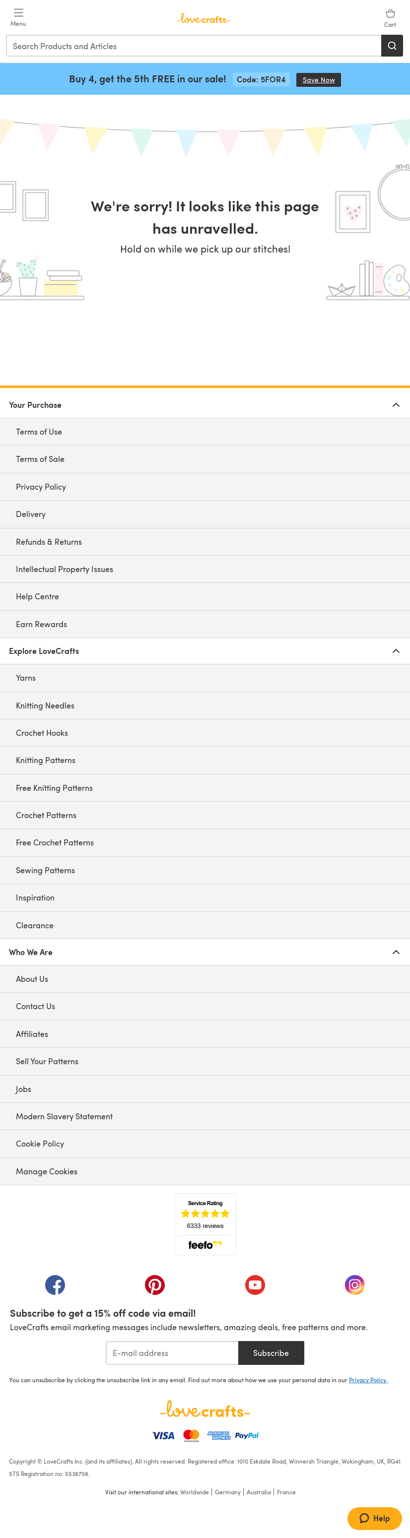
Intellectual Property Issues (64, 569)
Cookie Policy (40, 1143)
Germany (228, 1492)
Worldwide (194, 1492)
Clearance (35, 925)
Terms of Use (39, 431)
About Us (32, 978)
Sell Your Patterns (47, 1061)
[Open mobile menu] (18, 18)
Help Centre (37, 596)
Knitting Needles (45, 705)
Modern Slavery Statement (64, 1116)
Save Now (322, 79)
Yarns (26, 677)
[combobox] (194, 46)
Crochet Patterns (46, 815)
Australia (259, 1492)
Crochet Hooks (42, 732)
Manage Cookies (46, 1171)
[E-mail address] (172, 1353)
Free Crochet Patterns (55, 842)
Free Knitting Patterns (54, 787)
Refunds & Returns (49, 541)
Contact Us (35, 1006)
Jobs (23, 1089)
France (286, 1492)
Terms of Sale (40, 458)
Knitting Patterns (45, 760)
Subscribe (271, 1352)
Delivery (31, 514)
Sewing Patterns (45, 870)
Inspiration (35, 897)
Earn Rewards (41, 624)
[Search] (392, 46)
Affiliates (32, 1033)
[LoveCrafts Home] (205, 1408)
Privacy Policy (41, 486)
